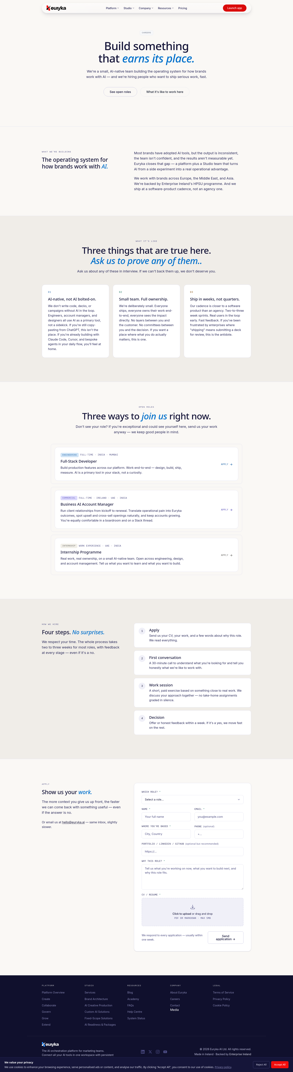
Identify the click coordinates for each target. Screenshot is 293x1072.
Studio (129, 8)
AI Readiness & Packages (100, 1026)
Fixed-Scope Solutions (98, 1019)
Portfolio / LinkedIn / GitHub (180, 845)
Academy (133, 1000)
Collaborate (49, 1006)
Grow (45, 1019)
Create (46, 1000)
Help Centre (134, 1013)
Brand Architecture (96, 1000)
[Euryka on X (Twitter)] (150, 1053)
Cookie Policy (221, 1006)
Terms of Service (223, 994)
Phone (205, 828)
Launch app (234, 8)
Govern (46, 1013)
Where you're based (156, 828)
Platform (112, 8)
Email (200, 811)
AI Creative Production (98, 1006)
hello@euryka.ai (73, 824)
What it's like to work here (164, 91)
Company (146, 8)
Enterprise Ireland (240, 1055)
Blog (130, 994)
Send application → (225, 939)
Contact (175, 1006)
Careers (175, 1000)
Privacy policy (223, 1067)
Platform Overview (53, 994)
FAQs (130, 1006)
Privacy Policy (221, 1000)
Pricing (182, 8)
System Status (136, 1019)
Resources (166, 8)
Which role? (151, 793)
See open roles (120, 91)
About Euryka (178, 994)
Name (146, 811)
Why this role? (153, 862)
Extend (46, 1026)
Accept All (280, 1064)
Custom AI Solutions (97, 1013)
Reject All (261, 1064)
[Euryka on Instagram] (158, 1053)
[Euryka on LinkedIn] (143, 1053)
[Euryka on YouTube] (165, 1053)
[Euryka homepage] (50, 1046)
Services (90, 994)
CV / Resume (151, 896)
